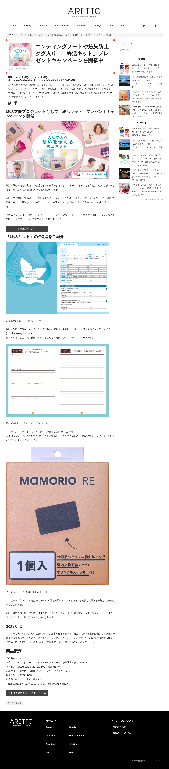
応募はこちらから (27, 229)
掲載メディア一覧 (121, 733)
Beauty (27, 25)
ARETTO (12, 35)
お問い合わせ (119, 727)
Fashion (81, 25)
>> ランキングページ (153, 199)
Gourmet (43, 25)
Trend (13, 25)
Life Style (97, 25)
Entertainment (62, 25)
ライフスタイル (27, 35)
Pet (111, 25)
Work (123, 25)
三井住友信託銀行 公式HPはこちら (27, 693)
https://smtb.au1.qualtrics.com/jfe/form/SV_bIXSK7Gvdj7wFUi (44, 80)
